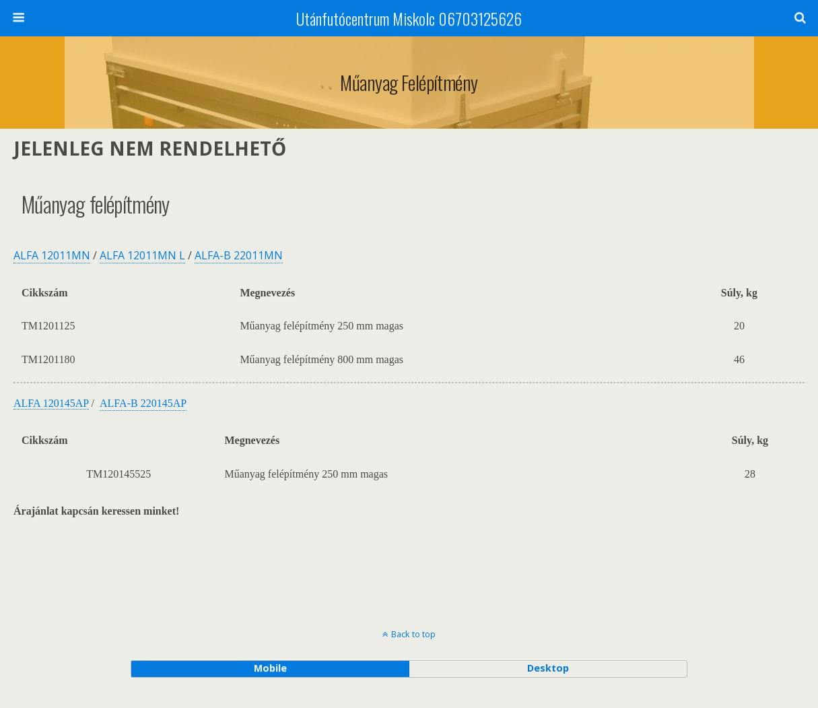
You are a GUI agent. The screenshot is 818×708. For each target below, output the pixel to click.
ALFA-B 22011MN (239, 255)
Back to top (413, 634)
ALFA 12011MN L (142, 255)
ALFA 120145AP (51, 403)
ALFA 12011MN (51, 255)
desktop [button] (548, 668)
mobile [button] (270, 668)
